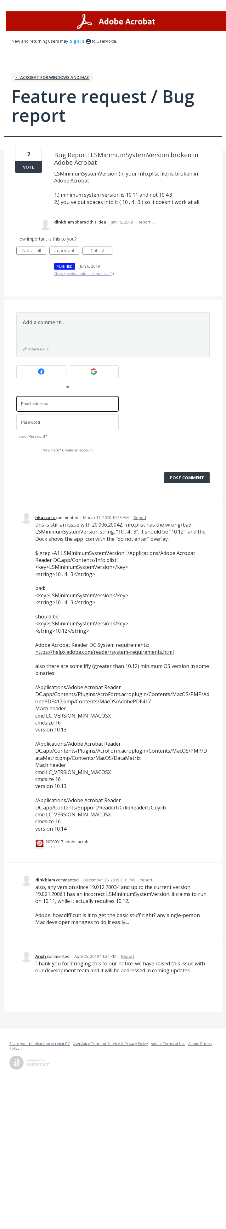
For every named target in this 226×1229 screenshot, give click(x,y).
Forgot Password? (31, 436)
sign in (77, 41)
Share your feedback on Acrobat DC (39, 1043)
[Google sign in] (94, 371)
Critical (101, 251)
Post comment (187, 477)
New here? (67, 450)
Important (66, 251)
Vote (28, 167)
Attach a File (38, 349)
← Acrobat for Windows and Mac (52, 77)
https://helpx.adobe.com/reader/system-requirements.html (104, 651)
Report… (146, 222)
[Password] (67, 422)
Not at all (34, 251)
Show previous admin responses (84, 273)
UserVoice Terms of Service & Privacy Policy (110, 1043)
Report (139, 517)
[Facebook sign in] (41, 371)
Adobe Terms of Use (168, 1043)
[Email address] (67, 404)
